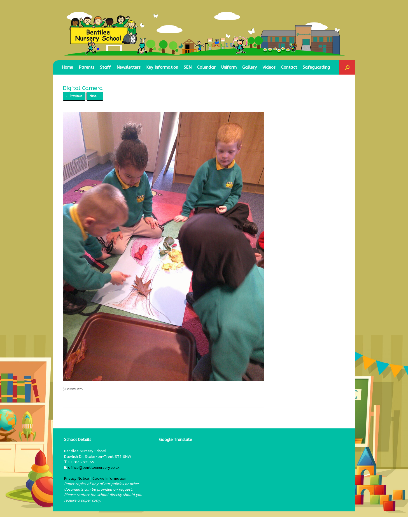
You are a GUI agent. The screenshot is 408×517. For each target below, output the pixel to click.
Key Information (162, 67)
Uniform (229, 67)
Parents (86, 67)
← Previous (74, 96)
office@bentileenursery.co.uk (93, 467)
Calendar (206, 67)
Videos (269, 67)
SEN (188, 67)
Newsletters (128, 67)
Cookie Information (109, 478)
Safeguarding (316, 67)
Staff (105, 67)
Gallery (249, 67)
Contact (289, 67)
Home (67, 67)
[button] (347, 67)
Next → (95, 96)
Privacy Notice (76, 478)
